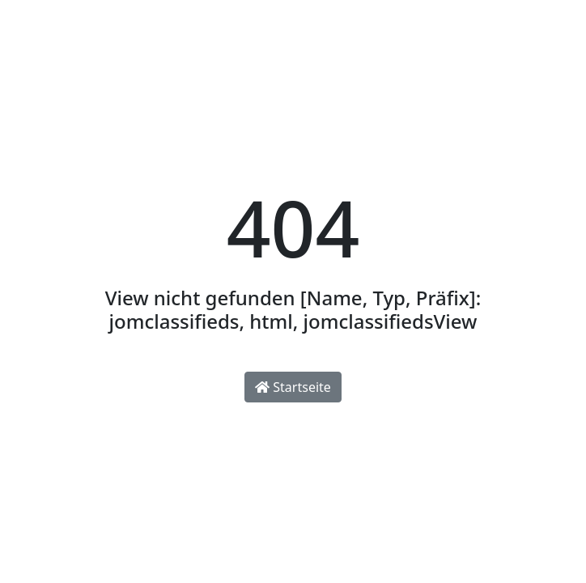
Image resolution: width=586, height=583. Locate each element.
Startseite (293, 387)
